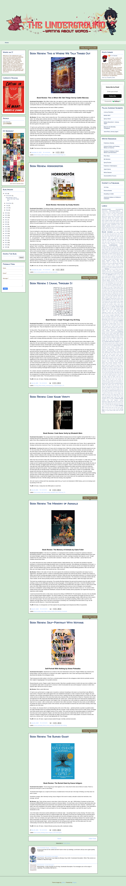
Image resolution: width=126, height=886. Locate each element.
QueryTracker (107, 162)
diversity (119, 254)
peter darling (118, 327)
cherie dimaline (119, 239)
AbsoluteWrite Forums (110, 175)
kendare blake (105, 294)
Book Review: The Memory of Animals (54, 503)
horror (50, 272)
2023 (6, 215)
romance (117, 341)
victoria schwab (119, 398)
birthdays (110, 228)
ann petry (110, 221)
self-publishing (110, 349)
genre (109, 273)
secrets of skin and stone (107, 348)
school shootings (109, 345)
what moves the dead (115, 402)
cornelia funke (105, 246)
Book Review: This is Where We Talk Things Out (60, 53)
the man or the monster (115, 379)
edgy (117, 260)
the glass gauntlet (111, 375)
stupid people (109, 363)
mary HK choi (109, 305)
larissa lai (115, 297)
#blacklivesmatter (106, 209)
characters (113, 239)
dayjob (103, 252)
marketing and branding (107, 304)
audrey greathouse (112, 224)
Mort (107, 313)
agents (109, 217)
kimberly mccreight (106, 295)
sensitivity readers (119, 349)
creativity (121, 246)
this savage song (119, 393)
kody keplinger (113, 295)
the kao (112, 377)
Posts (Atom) (66, 843)
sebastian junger (119, 347)
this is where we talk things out (57, 154)
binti (106, 228)
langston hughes (108, 297)
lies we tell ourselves (115, 299)
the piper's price (110, 384)
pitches (118, 329)
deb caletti (121, 252)
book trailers (116, 232)
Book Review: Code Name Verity (50, 396)
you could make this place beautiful (112, 409)
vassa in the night (118, 397)
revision (121, 337)
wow (108, 405)
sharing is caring (116, 351)
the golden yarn (119, 375)
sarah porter (104, 344)
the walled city (118, 388)
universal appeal (106, 397)
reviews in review (115, 337)
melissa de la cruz (106, 306)
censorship (121, 238)
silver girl (106, 354)
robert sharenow (116, 340)
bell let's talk (114, 227)
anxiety (117, 223)
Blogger (74, 882)
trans (113, 395)
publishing (120, 332)
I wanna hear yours (117, 284)
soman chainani (109, 358)
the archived (114, 368)
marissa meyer (120, 302)
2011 (6, 242)
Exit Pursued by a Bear (107, 267)
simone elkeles (119, 354)
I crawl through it (57, 385)
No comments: (47, 152)
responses (109, 337)
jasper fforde (107, 290)
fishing (114, 270)
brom (106, 236)
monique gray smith (111, 312)
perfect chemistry (119, 326)
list (104, 301)
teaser (107, 366)
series (103, 351)
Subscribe (112, 96)
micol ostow (110, 309)
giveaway (110, 274)
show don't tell (117, 352)
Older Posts (92, 838)
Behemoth (109, 227)
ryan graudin (109, 343)
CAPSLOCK (104, 238)
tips (117, 394)
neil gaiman (108, 316)
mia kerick (106, 308)
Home (7, 42)
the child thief (106, 372)
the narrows (109, 383)
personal (113, 327)
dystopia (108, 260)
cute (107, 248)
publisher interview (106, 331)
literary (106, 301)
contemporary (49, 385)
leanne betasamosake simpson (114, 298)
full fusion (109, 271)
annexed (109, 223)
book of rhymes (119, 230)
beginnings (104, 227)
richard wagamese (117, 338)
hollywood (104, 280)
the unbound (112, 388)
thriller (103, 394)
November (9, 203)
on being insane (112, 323)
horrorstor (54, 272)
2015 (6, 233)
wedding (121, 400)
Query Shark (107, 118)
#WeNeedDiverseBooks (114, 210)
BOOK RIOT (107, 115)
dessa (114, 253)
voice (108, 400)
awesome (113, 226)
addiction (119, 216)
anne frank (104, 223)
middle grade (116, 309)
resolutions (104, 337)
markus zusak (116, 304)
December (9, 195)
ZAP (114, 410)
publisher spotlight (114, 331)
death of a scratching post (111, 252)
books (121, 232)
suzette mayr (107, 365)
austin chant (120, 224)
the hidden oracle (115, 376)
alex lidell (114, 219)
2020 (6, 222)
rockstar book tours (109, 341)
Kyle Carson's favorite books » (17, 183)
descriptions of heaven (107, 253)
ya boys (115, 407)
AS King (36, 385)
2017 (6, 229)
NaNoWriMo (117, 315)
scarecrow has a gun (111, 344)
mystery (112, 315)
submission (115, 363)
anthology (113, 223)
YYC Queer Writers (109, 410)
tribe (115, 395)
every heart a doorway (114, 266)
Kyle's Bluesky (6, 121)
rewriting (103, 338)
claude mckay (120, 240)
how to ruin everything (107, 283)
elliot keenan (115, 263)
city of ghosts (108, 240)
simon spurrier (112, 354)
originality (104, 324)
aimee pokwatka (38, 725)
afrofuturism (104, 217)
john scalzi (113, 291)
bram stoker (117, 233)
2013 (6, 238)
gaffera (63, 882)
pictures (114, 329)
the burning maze (117, 370)
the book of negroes (116, 369)
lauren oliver (120, 297)
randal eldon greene (118, 333)
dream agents (113, 257)
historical (60, 492)
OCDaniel (121, 322)
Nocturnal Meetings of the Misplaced (110, 320)
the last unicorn (118, 377)
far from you (112, 269)
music (122, 313)
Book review (37, 154)
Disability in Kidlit (109, 194)
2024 (6, 213)
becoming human (119, 226)
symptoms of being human (116, 365)
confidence (104, 245)
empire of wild (119, 264)
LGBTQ (107, 299)
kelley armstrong (119, 292)
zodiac (117, 410)
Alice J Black (120, 219)
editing (121, 260)
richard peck (109, 338)
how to (117, 280)
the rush (119, 386)
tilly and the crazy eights (110, 394)
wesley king (120, 401)
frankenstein (104, 271)
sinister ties (105, 355)
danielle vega (107, 249)
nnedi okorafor (111, 319)
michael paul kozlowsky (115, 308)
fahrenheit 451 (120, 267)
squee (103, 362)
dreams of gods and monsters (111, 259)
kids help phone (119, 294)
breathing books (113, 235)
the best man (120, 368)
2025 (6, 193)
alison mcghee (105, 220)
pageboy (115, 324)
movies (115, 313)
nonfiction (120, 320)
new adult (118, 316)
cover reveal (112, 246)
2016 (6, 231)
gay (107, 273)
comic (121, 242)
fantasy (52, 725)
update (112, 397)
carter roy (110, 238)
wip (110, 404)
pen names (112, 326)
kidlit (115, 294)
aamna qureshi (120, 214)
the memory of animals (61, 611)
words (105, 405)
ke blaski (113, 292)
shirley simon (110, 352)
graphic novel (115, 276)
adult (122, 216)
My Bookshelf (8, 131)
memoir (113, 306)
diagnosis (118, 253)
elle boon (110, 263)
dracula (108, 257)
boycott (113, 233)
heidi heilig (110, 278)
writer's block (112, 405)
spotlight (121, 361)
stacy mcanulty (108, 362)
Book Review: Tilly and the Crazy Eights (47, 856)
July (7, 205)
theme (111, 391)
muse (119, 313)
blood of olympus (116, 228)
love (109, 301)
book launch (113, 230)
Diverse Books (108, 190)
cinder (103, 240)
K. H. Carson (113, 55)
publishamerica (120, 330)
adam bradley (108, 216)
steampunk (115, 362)
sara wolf (121, 343)
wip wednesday (115, 404)
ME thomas (120, 305)
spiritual (116, 361)
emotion (113, 264)
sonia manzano (110, 361)
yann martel (120, 407)
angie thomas (105, 221)
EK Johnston (113, 261)
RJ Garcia (110, 340)
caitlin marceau (45, 154)
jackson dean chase (114, 288)
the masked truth (112, 380)
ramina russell (109, 333)
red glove (104, 336)
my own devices (105, 315)
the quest (109, 386)
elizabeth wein (54, 492)
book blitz (108, 230)
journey (117, 291)
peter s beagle (109, 329)
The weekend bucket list (113, 390)
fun (112, 271)
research (121, 336)
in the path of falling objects (113, 287)
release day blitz (115, 336)
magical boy (107, 302)
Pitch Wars (107, 156)
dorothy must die (105, 256)
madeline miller (116, 301)
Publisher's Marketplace (110, 166)
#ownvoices (104, 210)
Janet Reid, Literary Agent (111, 131)
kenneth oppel (111, 294)
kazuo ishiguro (49, 832)
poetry (121, 329)
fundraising (116, 271)
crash (117, 246)
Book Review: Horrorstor (46, 166)
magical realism (113, 302)
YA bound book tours (109, 407)
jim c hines (108, 291)
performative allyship (106, 327)
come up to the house (115, 242)
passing (106, 326)
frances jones (120, 270)
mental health (119, 306)
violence (103, 400)
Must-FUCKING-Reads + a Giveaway (47, 848)
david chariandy (113, 250)
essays (107, 266)
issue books (107, 288)
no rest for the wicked (118, 319)
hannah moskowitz (116, 277)
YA (63, 385)
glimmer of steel (116, 274)
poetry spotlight (106, 330)
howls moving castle (117, 283)
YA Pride (106, 187)
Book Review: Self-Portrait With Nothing (56, 622)
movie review (111, 313)
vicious (113, 398)
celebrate (116, 238)
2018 (6, 226)
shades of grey (108, 351)
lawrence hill (104, 298)
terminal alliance (117, 366)
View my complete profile (108, 77)
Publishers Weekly (109, 143)
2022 (6, 217)
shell (106, 352)
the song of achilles (115, 387)
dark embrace (114, 249)
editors (108, 261)
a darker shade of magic (117, 212)
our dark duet (110, 324)
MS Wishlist (107, 159)
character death (106, 239)
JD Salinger (112, 290)
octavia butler (105, 323)
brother (109, 236)
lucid (112, 301)
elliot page (121, 263)
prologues (113, 330)
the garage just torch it (112, 373)
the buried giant (57, 832)
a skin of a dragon (111, 214)
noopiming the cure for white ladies (110, 322)
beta (118, 227)
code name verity (45, 492)
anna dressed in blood (118, 221)
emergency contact (106, 264)
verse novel (108, 398)
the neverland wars (116, 383)
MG (103, 308)
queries (103, 333)
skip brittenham (111, 355)
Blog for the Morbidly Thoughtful (110, 127)
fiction (116, 269)
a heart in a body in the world (109, 213)
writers (117, 405)
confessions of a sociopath (117, 243)
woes (120, 404)
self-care (104, 349)
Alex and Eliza (108, 219)
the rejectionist (114, 386)
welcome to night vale (107, 401)
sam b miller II (115, 343)
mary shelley (115, 305)
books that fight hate (106, 233)
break (108, 235)
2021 (6, 219)
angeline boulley (119, 220)
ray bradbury (116, 334)
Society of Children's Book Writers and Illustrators (111, 151)
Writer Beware (108, 172)
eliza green (120, 261)
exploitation (114, 267)
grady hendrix (44, 272)
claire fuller (44, 611)
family (103, 269)
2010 (6, 244)
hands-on (109, 277)
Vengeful (104, 398)
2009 (6, 247)
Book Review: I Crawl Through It (51, 283)
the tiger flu (106, 388)
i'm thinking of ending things (115, 285)
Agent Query (107, 169)
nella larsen (113, 316)
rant (103, 334)
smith (106, 356)
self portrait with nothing (60, 725)
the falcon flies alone (114, 372)
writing (121, 405)
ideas (105, 287)
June (7, 207)
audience (104, 224)
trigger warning (120, 395)
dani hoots (117, 248)
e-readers (113, 260)
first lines (109, 270)
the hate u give (106, 376)
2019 (6, 224)
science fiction (51, 611)
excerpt (121, 266)
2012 (6, 240)
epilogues (104, 266)
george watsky (114, 273)
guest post (104, 277)
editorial (104, 261)
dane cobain (111, 248)
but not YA (113, 236)
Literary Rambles (108, 112)
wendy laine (115, 401)
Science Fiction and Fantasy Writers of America (112, 147)
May (7, 210)
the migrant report (109, 381)
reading (121, 334)
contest (121, 245)
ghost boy (119, 273)
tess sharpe (108, 368)
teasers (111, 366)
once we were (120, 323)
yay (103, 409)
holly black (121, 278)
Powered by (112, 101)
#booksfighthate (119, 209)
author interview (106, 226)
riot (106, 340)
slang (117, 355)
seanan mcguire (110, 347)
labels (119, 295)
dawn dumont (120, 250)
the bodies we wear (106, 369)
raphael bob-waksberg (108, 334)
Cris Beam (104, 248)
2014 (6, 235)
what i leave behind (106, 402)
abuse (103, 216)
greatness (121, 276)
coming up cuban (106, 243)
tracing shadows (108, 395)
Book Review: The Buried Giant (49, 736)
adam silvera (114, 216)
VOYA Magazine (114, 400)
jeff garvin (117, 290)
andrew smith (112, 220)
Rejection (108, 336)
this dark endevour (117, 391)
